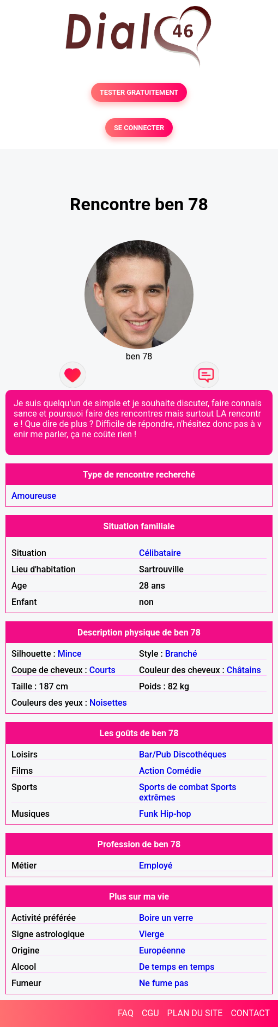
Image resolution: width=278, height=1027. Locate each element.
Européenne (162, 950)
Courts (102, 670)
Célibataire (160, 553)
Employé (155, 865)
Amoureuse (33, 496)
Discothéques (200, 754)
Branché (181, 654)
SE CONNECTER (139, 128)
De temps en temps (177, 967)
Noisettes (108, 703)
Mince (70, 654)
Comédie (183, 771)
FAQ (126, 1013)
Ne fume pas (164, 983)
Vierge (151, 934)
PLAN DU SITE (195, 1013)
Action (151, 771)
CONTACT (250, 1013)
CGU (150, 1013)
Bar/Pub (155, 754)
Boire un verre (166, 918)
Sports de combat (173, 787)
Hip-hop (175, 814)
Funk (148, 814)
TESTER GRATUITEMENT (139, 92)
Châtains (244, 670)
